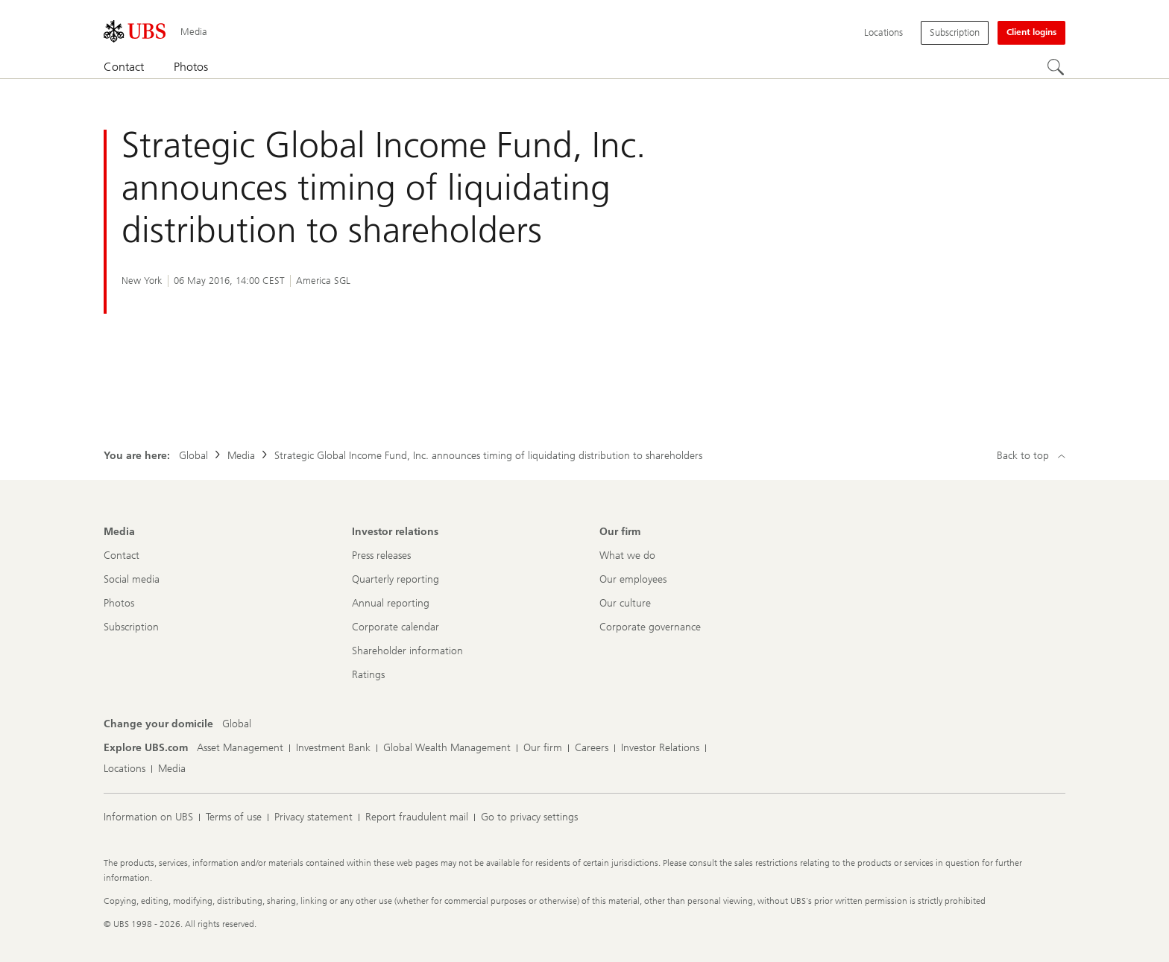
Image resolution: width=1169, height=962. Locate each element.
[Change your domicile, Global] (236, 724)
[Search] (1056, 68)
